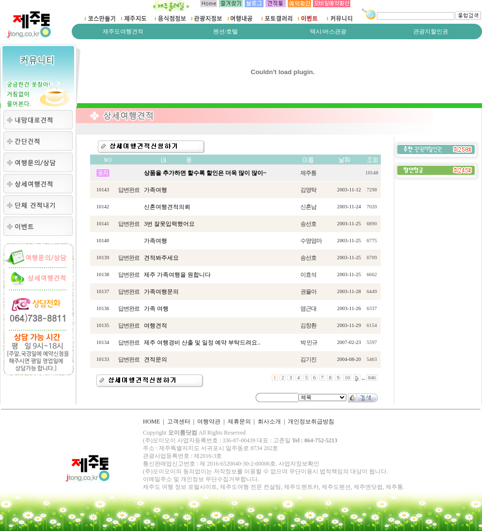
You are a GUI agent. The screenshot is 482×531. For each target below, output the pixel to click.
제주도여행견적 (123, 31)
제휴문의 (239, 421)
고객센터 (178, 421)
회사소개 (269, 421)
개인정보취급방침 (311, 421)
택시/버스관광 (328, 31)
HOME (151, 421)
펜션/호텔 (225, 31)
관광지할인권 (430, 31)
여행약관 (208, 421)
